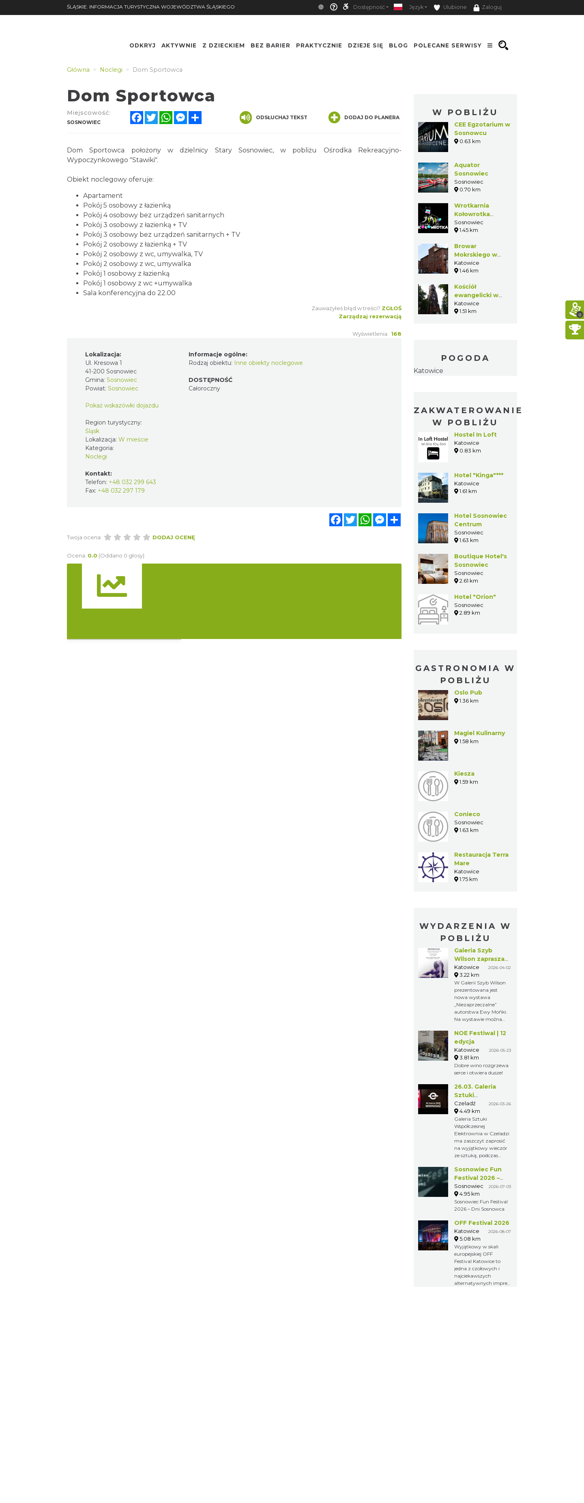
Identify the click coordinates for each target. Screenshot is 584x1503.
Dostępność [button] (369, 7)
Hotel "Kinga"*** (478, 475)
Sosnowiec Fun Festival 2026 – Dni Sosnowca (478, 1178)
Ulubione (450, 7)
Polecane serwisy (448, 45)
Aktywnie (179, 45)
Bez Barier (270, 45)
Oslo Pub (468, 692)
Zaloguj (487, 7)
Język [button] (416, 7)
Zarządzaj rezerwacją (370, 316)
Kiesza (464, 773)
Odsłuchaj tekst (273, 117)
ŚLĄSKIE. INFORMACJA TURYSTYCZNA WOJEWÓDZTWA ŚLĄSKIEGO (151, 7)
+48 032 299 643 (132, 482)
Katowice (428, 371)
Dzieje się (365, 45)
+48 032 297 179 (121, 490)
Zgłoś (392, 308)
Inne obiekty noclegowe (268, 363)
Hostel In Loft (475, 434)
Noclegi (96, 456)
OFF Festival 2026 (481, 1222)
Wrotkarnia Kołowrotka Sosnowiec (472, 214)
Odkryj (142, 45)
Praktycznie (319, 45)
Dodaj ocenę (173, 537)
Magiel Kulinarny (479, 733)
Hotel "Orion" (475, 596)
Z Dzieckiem (223, 45)
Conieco (467, 814)
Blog (398, 45)
